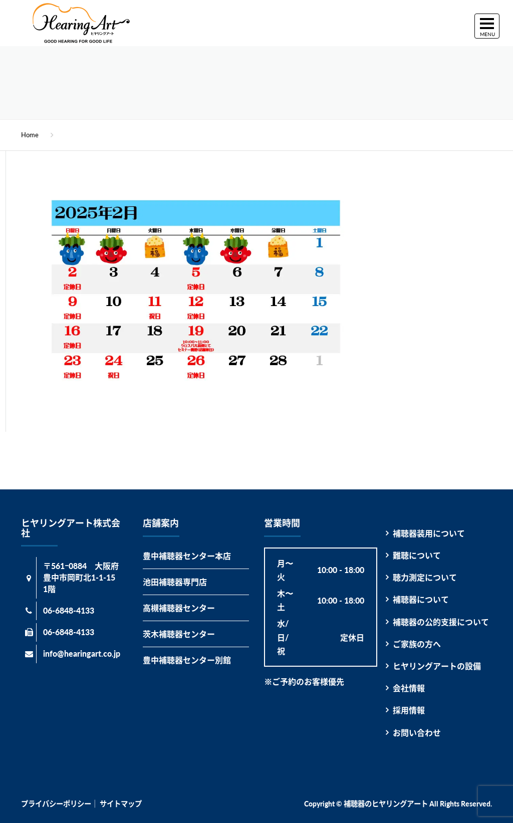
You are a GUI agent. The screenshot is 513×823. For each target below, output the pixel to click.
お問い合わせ (417, 732)
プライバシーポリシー (56, 803)
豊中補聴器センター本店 (187, 556)
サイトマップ (121, 803)
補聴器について (421, 599)
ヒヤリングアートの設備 (437, 666)
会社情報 (409, 688)
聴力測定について (425, 577)
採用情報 (409, 710)
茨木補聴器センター (179, 634)
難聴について (417, 555)
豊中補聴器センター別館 (187, 660)
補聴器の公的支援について (441, 622)
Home (30, 135)
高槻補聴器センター (179, 608)
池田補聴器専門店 (175, 582)
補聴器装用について (429, 533)
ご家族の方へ (417, 644)
